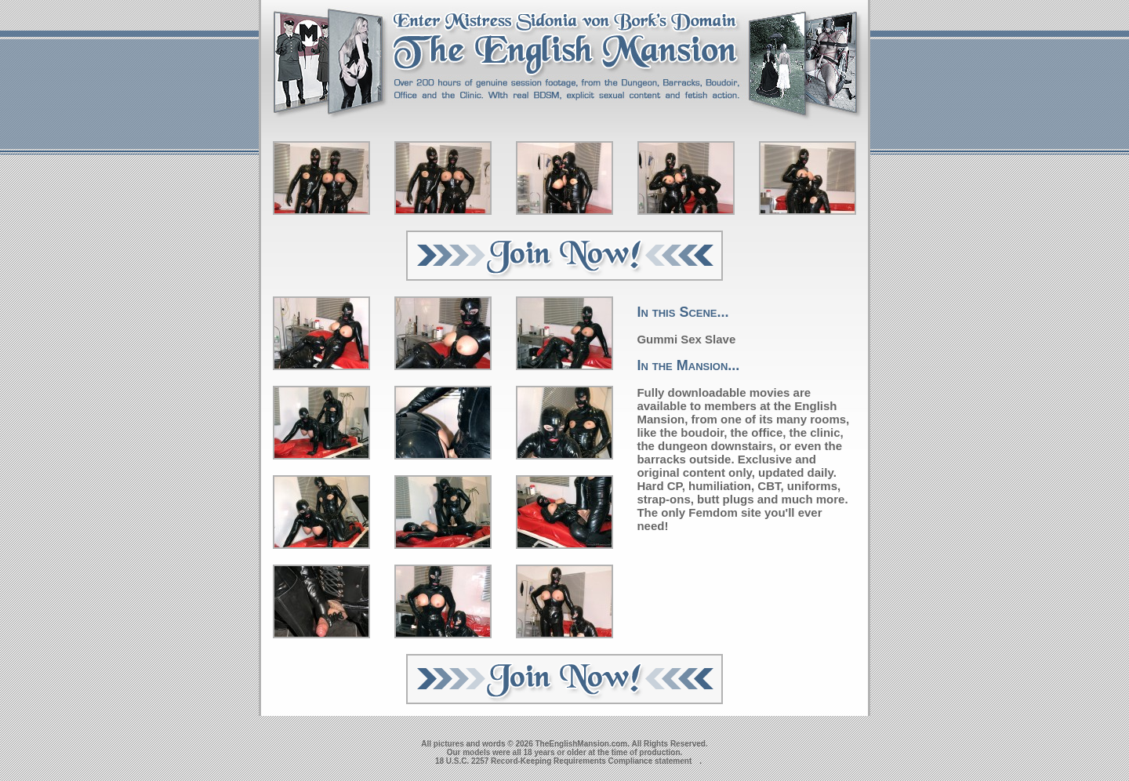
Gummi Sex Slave (686, 339)
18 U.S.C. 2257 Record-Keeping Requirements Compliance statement (563, 761)
